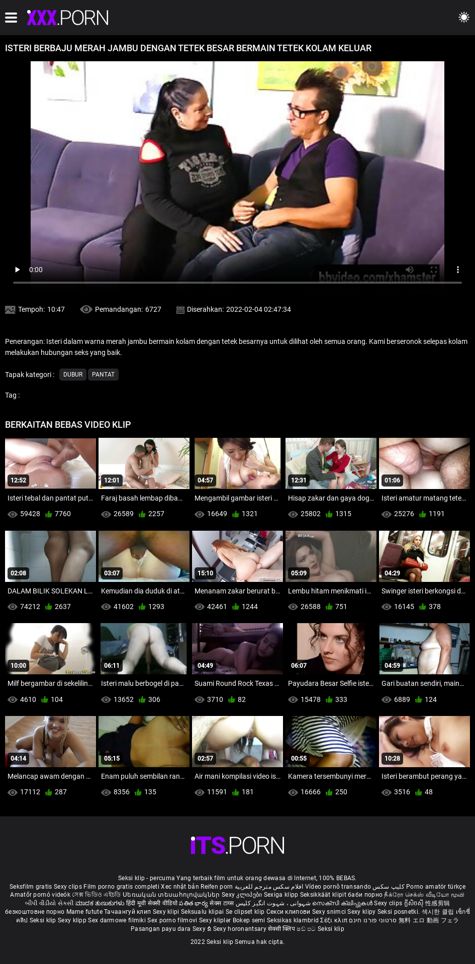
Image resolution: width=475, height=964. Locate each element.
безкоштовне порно (34, 911)
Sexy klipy (362, 911)
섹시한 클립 (439, 911)
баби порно (365, 894)
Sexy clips (68, 886)
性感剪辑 (437, 903)
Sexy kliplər (216, 920)
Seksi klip (44, 920)
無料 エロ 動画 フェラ (429, 920)
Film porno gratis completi (121, 886)
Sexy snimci (330, 911)
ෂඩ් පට (307, 928)
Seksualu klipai (203, 911)
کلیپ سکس (388, 886)
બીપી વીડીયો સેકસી (49, 903)
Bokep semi (249, 920)
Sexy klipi (167, 911)
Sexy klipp (73, 920)
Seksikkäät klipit (324, 894)
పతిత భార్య (194, 903)
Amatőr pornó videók (40, 894)
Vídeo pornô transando (338, 886)
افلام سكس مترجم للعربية (269, 886)
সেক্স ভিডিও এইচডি (96, 894)
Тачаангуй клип (128, 911)
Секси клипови (289, 911)
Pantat (103, 374)
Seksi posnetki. (399, 911)
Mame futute (84, 911)
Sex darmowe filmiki (117, 920)
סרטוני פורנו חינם (373, 920)
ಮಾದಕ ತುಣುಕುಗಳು (100, 903)
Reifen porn (217, 886)
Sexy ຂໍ (203, 928)
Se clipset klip (246, 911)
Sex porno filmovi (172, 920)
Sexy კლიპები (243, 894)
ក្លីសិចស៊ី (415, 903)
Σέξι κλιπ (334, 920)
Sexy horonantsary (240, 928)
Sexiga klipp (282, 894)
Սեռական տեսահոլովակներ (172, 894)
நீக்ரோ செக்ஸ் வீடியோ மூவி (424, 894)
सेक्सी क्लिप (282, 928)
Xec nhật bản (180, 886)
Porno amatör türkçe (435, 886)
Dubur (72, 374)
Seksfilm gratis (31, 886)
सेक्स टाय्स (222, 903)
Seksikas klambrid (293, 920)
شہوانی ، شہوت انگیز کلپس (274, 903)
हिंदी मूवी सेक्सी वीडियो (151, 903)
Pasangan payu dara (162, 928)
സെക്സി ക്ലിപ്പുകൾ (343, 903)
